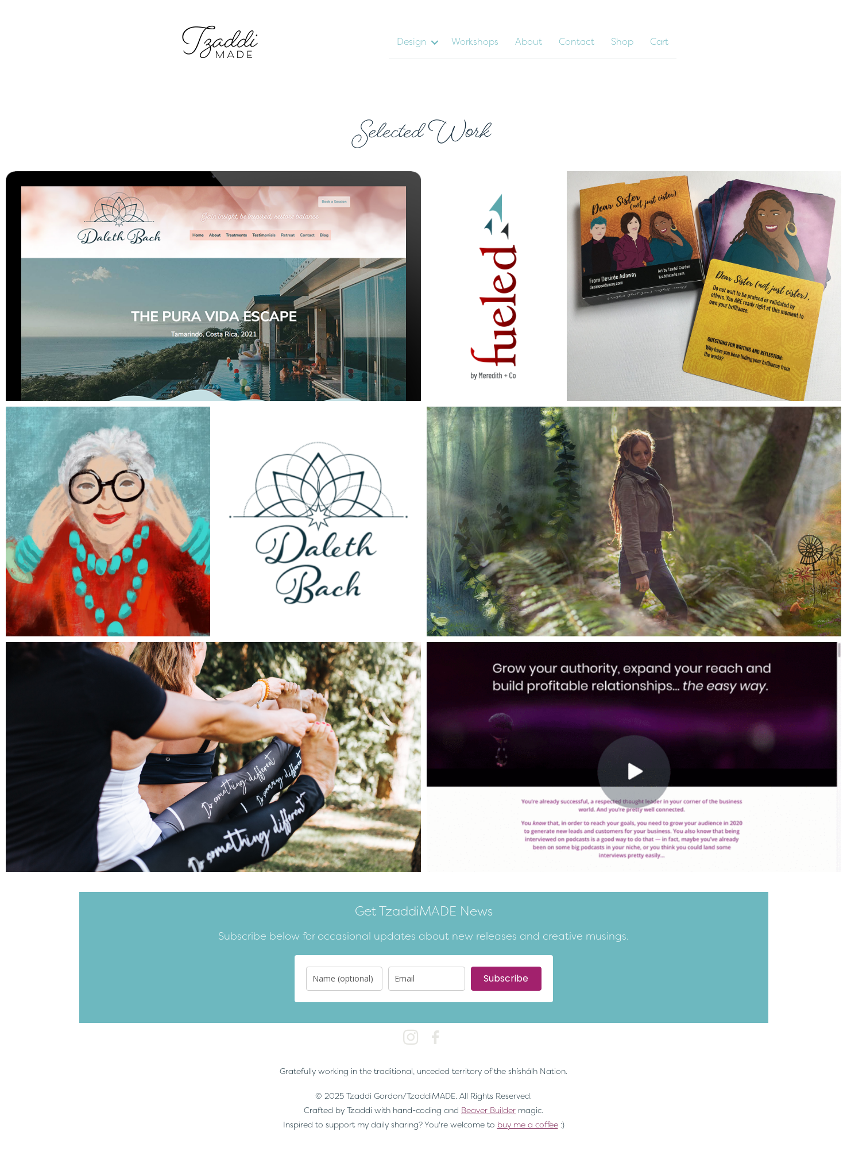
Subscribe (506, 978)
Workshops (474, 41)
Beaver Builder (488, 1109)
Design (412, 41)
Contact (576, 41)
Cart (659, 41)
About (528, 41)
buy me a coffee (527, 1124)
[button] (435, 42)
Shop (622, 41)
